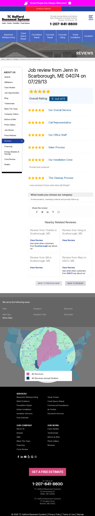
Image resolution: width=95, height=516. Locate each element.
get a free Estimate (47, 472)
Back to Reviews (75, 283)
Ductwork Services (56, 413)
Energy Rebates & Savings (11, 153)
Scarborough (41, 246)
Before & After (10, 119)
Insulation (88, 36)
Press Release (10, 135)
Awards (7, 77)
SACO (70, 273)
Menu (91, 17)
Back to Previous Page (49, 283)
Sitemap (80, 514)
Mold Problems (23, 401)
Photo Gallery (9, 125)
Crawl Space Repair (23, 36)
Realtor (7, 164)
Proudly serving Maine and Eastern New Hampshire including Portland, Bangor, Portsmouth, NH (63, 18)
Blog (6, 98)
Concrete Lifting (62, 36)
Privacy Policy (54, 514)
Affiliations (8, 82)
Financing (8, 146)
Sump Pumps (53, 397)
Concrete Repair (50, 36)
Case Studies (9, 87)
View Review (36, 240)
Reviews (7, 141)
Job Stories (9, 130)
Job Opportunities (11, 93)
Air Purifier (52, 409)
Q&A (18, 437)
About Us (9, 72)
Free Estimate (22, 417)
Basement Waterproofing (8, 36)
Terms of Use (69, 514)
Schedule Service (43, 9)
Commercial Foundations (58, 405)
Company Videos (11, 114)
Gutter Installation (75, 36)
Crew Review (9, 159)
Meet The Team (11, 109)
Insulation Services (25, 413)
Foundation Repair (37, 36)
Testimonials (9, 103)
